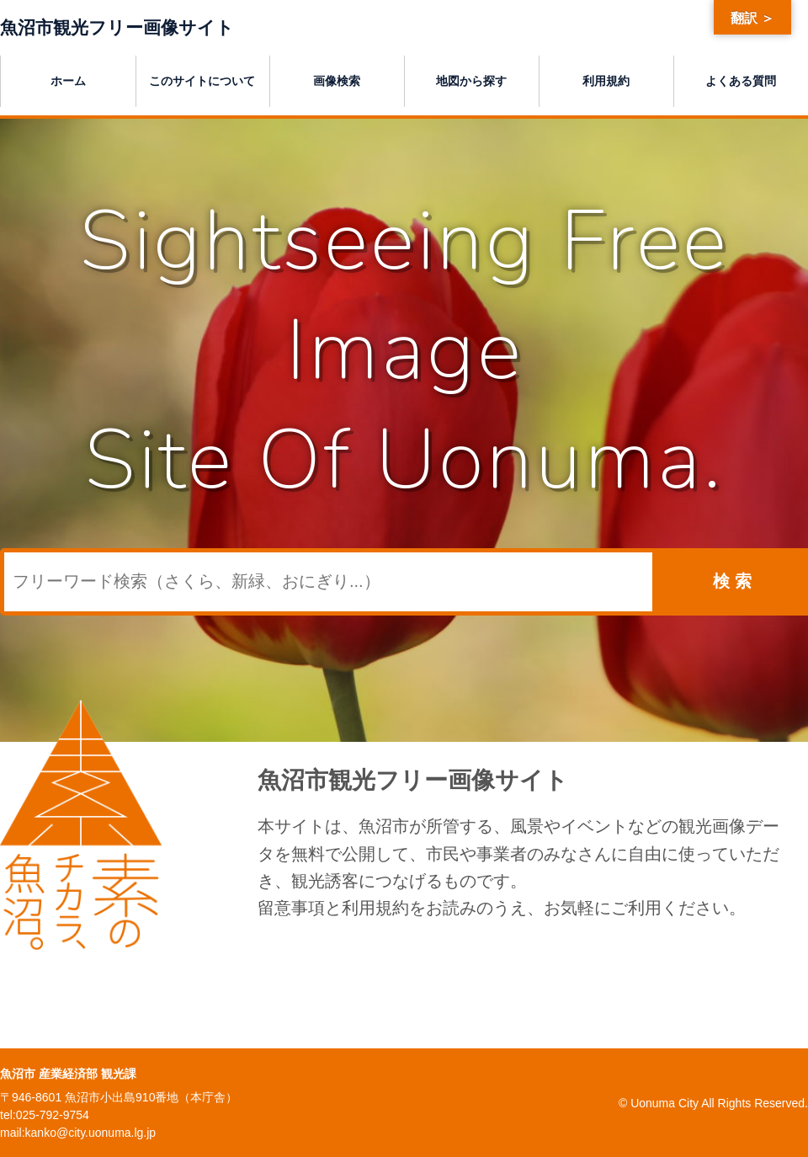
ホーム (68, 79)
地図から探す (471, 79)
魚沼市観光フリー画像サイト (133, 26)
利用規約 (606, 79)
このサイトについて (202, 79)
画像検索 (336, 79)
